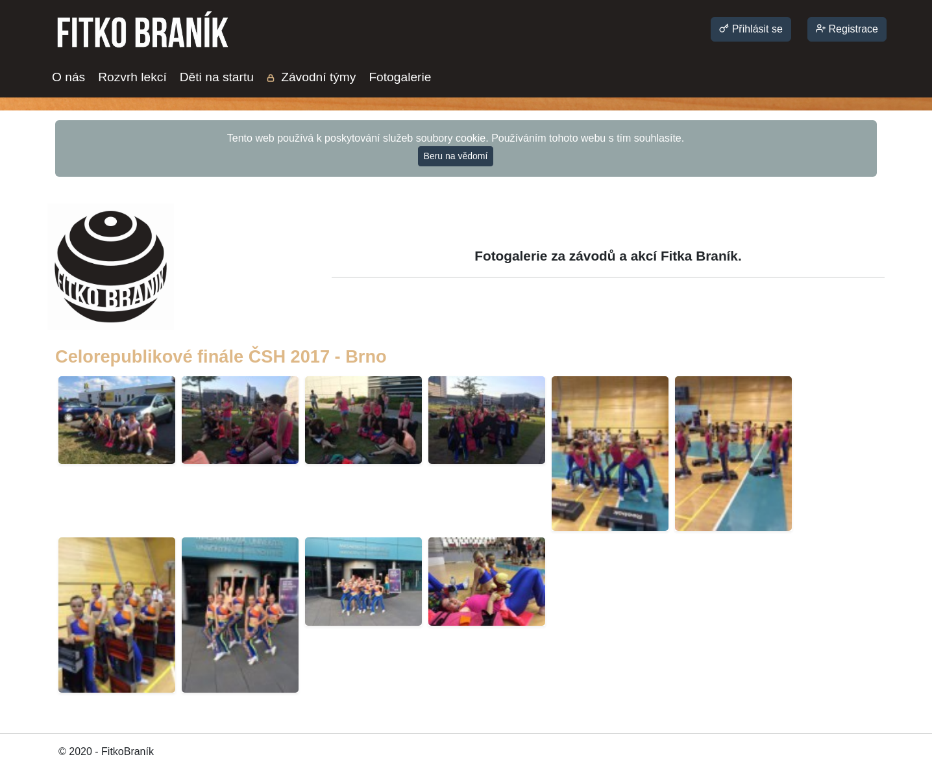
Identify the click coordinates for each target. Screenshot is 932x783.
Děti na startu (217, 77)
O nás (68, 77)
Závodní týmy (311, 77)
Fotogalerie (400, 77)
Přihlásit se (751, 28)
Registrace (847, 28)
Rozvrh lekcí (132, 77)
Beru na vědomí (456, 156)
